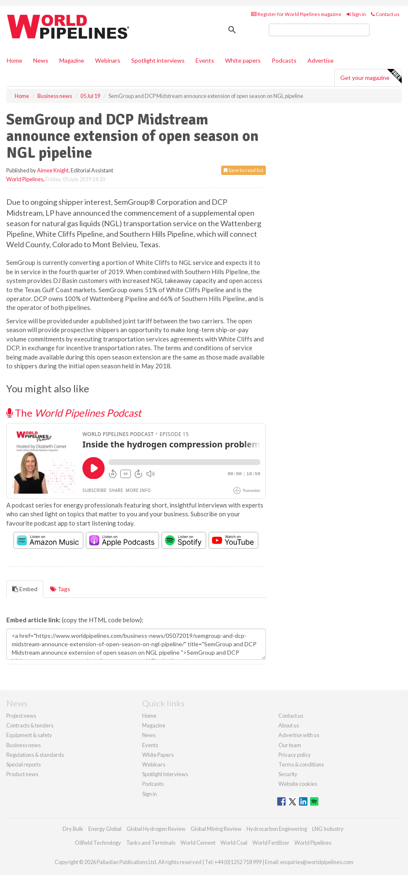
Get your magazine (370, 76)
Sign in (356, 14)
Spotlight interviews (158, 60)
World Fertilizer (270, 842)
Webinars (107, 60)
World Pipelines (24, 179)
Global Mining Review (216, 828)
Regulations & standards (35, 754)
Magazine (71, 60)
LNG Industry (328, 828)
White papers (243, 60)
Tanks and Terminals (150, 842)
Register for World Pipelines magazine (296, 14)
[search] (319, 30)
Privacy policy (294, 754)
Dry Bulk (73, 828)
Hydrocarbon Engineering (276, 828)
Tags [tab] (60, 588)
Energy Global (105, 828)
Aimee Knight (53, 170)
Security (287, 774)
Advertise (320, 60)
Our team (289, 745)
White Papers (158, 754)
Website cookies (297, 783)
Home (14, 60)
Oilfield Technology (98, 842)
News (149, 735)
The (73, 413)
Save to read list (243, 170)
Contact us (385, 14)
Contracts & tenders (29, 725)
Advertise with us (298, 735)
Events (205, 60)
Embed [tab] (24, 588)
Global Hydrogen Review (156, 828)
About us (288, 725)
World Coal (233, 842)
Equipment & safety (29, 735)
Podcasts (284, 60)
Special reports (23, 764)
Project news (21, 715)
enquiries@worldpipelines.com (316, 862)
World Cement (197, 842)
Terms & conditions (301, 764)
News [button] (40, 60)
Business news (23, 745)
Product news (22, 774)
